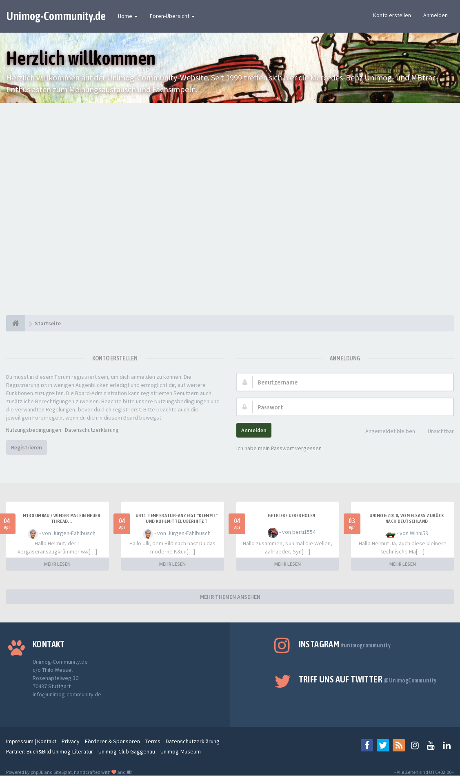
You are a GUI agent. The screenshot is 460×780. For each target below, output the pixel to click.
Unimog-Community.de (56, 15)
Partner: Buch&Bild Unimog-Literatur (49, 751)
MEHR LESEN (57, 564)
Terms (152, 741)
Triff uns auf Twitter (368, 679)
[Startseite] (15, 323)
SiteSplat (62, 772)
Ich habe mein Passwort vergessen (279, 448)
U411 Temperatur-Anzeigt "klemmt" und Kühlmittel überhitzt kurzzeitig (177, 521)
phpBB (37, 772)
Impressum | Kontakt (31, 741)
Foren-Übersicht (172, 16)
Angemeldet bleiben (385, 431)
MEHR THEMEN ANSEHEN (230, 596)
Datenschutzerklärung (92, 429)
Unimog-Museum (180, 751)
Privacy (71, 741)
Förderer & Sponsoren (112, 741)
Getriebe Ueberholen (292, 515)
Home (128, 16)
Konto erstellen (392, 15)
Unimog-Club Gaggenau (126, 751)
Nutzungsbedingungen (33, 429)
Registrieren (26, 447)
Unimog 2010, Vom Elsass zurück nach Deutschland (406, 518)
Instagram (345, 644)
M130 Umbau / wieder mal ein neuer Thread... (61, 518)
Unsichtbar (436, 431)
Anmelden (435, 15)
